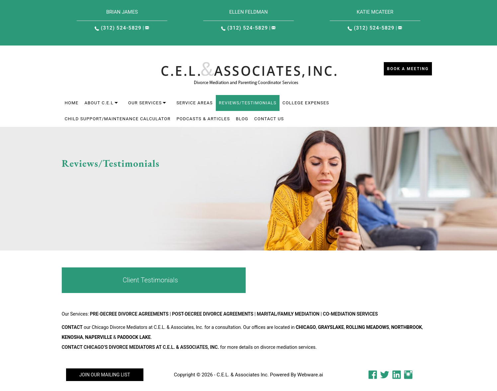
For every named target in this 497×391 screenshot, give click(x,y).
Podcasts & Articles (203, 118)
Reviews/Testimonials (248, 102)
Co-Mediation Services (350, 314)
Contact (72, 327)
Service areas (194, 102)
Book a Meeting (408, 68)
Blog (242, 118)
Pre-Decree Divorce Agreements (129, 314)
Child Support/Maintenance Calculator (118, 118)
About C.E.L (99, 102)
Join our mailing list (104, 374)
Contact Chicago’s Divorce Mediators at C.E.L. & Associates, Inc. (140, 347)
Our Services (145, 102)
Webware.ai (310, 375)
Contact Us (269, 118)
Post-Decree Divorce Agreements (212, 314)
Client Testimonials (150, 280)
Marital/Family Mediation (288, 314)
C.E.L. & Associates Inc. (242, 375)
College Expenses (306, 102)
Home (72, 102)
